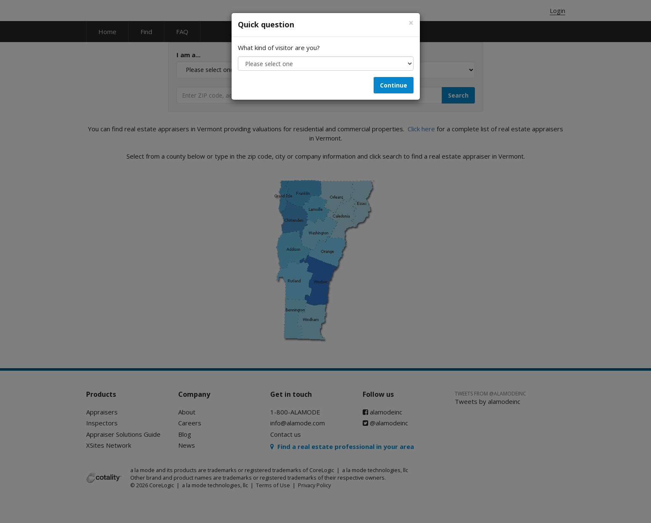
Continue (393, 85)
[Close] (411, 23)
